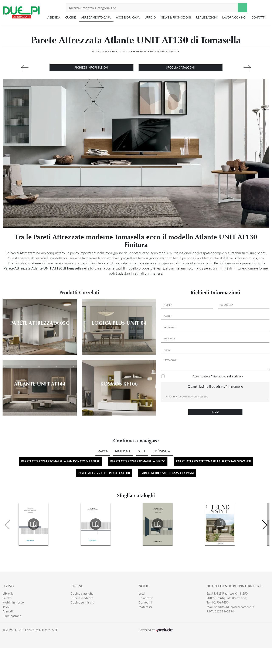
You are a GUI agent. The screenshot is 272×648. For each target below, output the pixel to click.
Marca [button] (103, 451)
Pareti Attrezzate (142, 51)
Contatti (259, 17)
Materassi (145, 607)
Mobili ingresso (13, 602)
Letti (142, 593)
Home (95, 51)
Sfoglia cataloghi (180, 67)
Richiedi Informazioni (91, 67)
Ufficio (150, 17)
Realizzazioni (206, 17)
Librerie (8, 593)
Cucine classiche (82, 593)
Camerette (146, 598)
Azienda (53, 17)
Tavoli (7, 607)
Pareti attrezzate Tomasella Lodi (104, 473)
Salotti (7, 598)
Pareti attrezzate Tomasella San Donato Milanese (60, 461)
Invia (215, 412)
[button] (264, 524)
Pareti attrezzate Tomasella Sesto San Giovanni (213, 461)
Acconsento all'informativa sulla (218, 376)
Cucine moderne (82, 598)
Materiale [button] (123, 451)
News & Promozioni (176, 17)
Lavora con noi (234, 17)
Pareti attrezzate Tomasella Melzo (137, 461)
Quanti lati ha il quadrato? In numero (215, 386)
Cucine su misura (82, 602)
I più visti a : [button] (162, 451)
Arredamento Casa (96, 17)
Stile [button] (142, 451)
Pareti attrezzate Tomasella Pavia (167, 473)
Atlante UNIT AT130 (168, 51)
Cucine (70, 17)
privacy (238, 376)
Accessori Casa (128, 17)
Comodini (145, 602)
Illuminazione (12, 616)
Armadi (8, 611)
